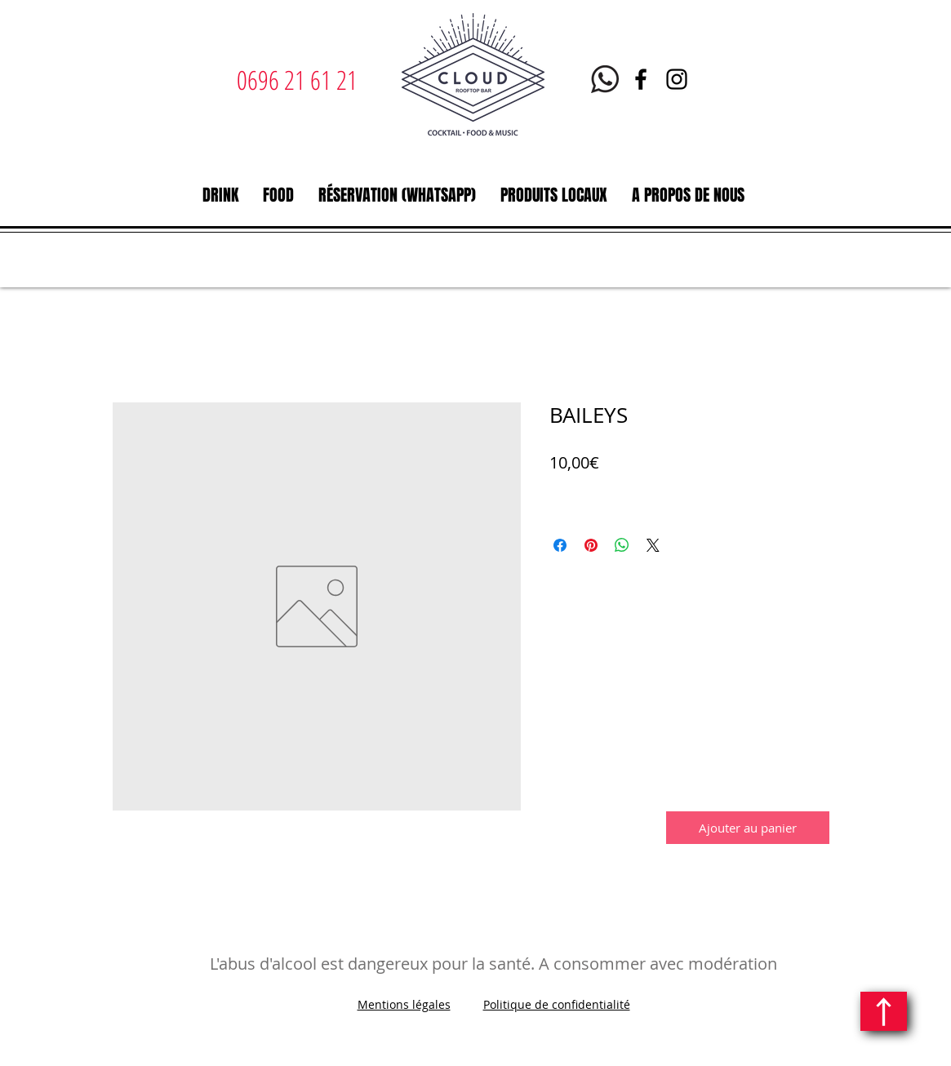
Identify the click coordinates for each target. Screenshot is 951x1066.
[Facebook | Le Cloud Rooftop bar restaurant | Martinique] (641, 79)
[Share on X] (653, 545)
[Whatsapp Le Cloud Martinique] (605, 79)
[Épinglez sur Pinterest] (591, 545)
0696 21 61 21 (297, 79)
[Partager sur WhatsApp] (622, 545)
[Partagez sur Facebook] (560, 545)
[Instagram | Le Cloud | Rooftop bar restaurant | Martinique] (677, 79)
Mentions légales (404, 1004)
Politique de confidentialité (556, 1004)
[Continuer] (883, 1011)
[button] (220, 195)
